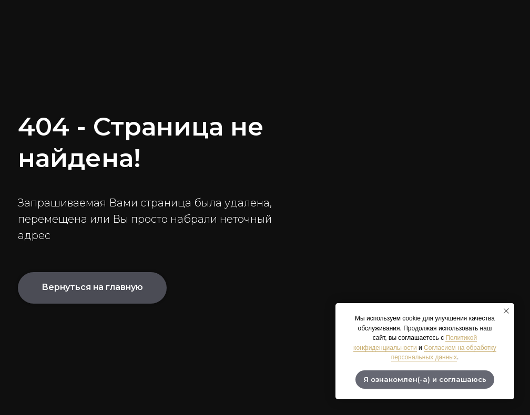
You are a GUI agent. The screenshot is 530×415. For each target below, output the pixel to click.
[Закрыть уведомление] (506, 311)
